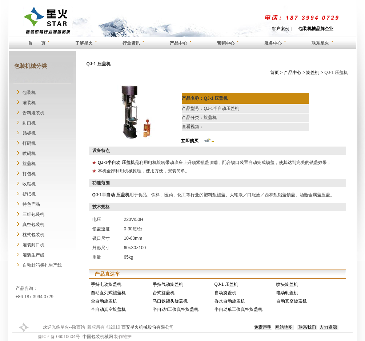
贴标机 (29, 133)
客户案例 (280, 28)
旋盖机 (29, 163)
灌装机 (29, 102)
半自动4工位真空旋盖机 (176, 309)
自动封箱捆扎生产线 (42, 265)
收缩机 (29, 183)
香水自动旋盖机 (229, 301)
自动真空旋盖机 (291, 301)
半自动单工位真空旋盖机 (238, 309)
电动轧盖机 (287, 292)
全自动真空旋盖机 (108, 309)
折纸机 (29, 194)
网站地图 (284, 327)
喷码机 (29, 153)
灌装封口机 (33, 244)
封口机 (29, 123)
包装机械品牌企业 (315, 28)
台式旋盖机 (164, 292)
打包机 (29, 173)
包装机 (29, 92)
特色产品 (31, 204)
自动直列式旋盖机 (108, 292)
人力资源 (328, 327)
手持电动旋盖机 (106, 284)
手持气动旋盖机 (168, 284)
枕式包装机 (33, 234)
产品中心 (292, 72)
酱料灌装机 (33, 112)
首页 (274, 72)
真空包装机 (33, 224)
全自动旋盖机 (104, 301)
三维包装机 (33, 214)
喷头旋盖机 (287, 284)
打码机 (29, 143)
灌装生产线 (33, 255)
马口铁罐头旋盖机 (170, 301)
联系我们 (307, 327)
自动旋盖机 (225, 292)
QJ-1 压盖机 (226, 284)
